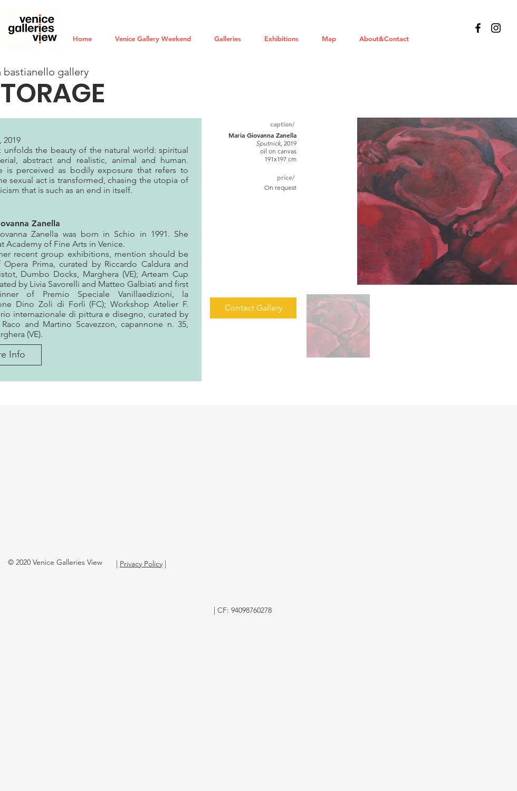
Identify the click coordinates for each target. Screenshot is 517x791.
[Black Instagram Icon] (496, 28)
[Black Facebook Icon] (478, 28)
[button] (231, 38)
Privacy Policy (141, 563)
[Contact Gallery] (253, 308)
